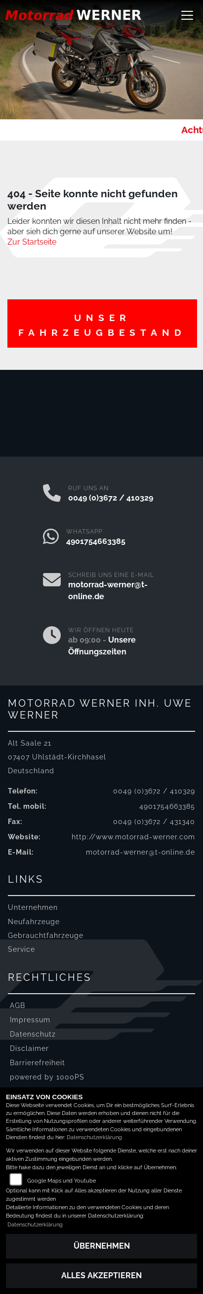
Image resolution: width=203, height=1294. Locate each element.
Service (21, 949)
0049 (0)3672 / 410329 (110, 498)
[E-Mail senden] (52, 587)
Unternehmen (33, 907)
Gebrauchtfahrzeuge (45, 935)
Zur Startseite (31, 242)
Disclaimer (29, 1048)
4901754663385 (95, 541)
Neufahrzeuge (34, 921)
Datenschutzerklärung (94, 1137)
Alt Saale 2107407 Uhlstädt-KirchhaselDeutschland (57, 757)
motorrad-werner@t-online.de (140, 852)
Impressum (30, 1019)
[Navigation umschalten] (187, 15)
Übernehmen (102, 1246)
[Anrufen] (52, 494)
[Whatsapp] (51, 537)
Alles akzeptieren (101, 1275)
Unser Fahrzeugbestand (102, 325)
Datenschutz (33, 1034)
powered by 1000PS (47, 1077)
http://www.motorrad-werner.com (133, 836)
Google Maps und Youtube (61, 1181)
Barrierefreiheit (37, 1062)
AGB (17, 1005)
